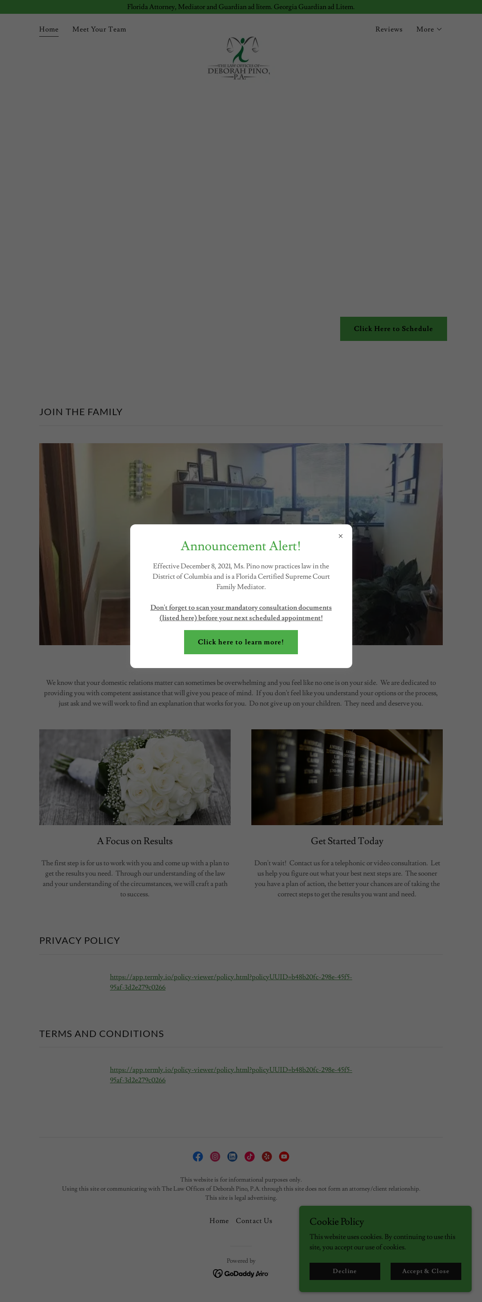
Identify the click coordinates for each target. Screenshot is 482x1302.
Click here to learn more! (241, 642)
